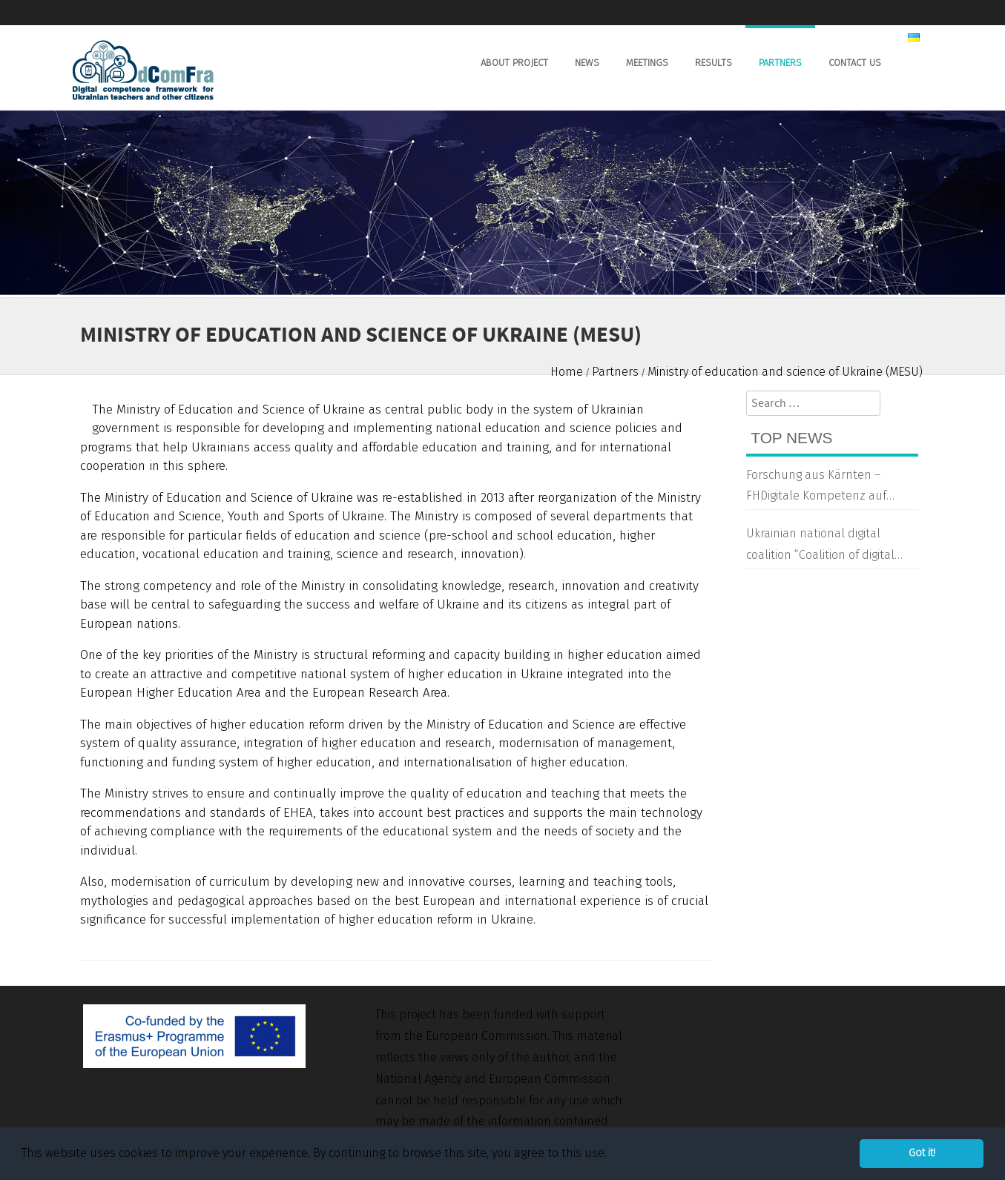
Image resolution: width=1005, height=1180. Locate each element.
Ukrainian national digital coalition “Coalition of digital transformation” (820, 546)
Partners (780, 62)
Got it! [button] (922, 1153)
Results (713, 62)
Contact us (854, 62)
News (587, 62)
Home (566, 372)
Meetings (647, 62)
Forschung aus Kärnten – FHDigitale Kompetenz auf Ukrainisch (816, 488)
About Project (514, 62)
